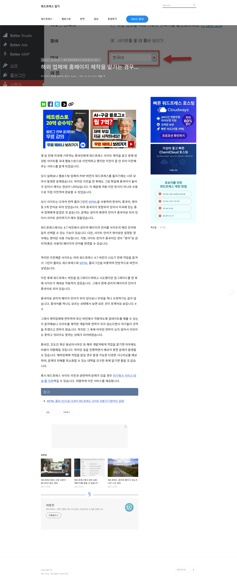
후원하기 (112, 18)
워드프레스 (46, 18)
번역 (82, 18)
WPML (93, 202)
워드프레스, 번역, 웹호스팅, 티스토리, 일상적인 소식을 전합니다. (75, 509)
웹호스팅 (66, 18)
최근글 (154, 227)
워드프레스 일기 (50, 6)
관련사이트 (181, 569)
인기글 (163, 227)
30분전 (50, 505)
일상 (96, 18)
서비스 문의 (137, 19)
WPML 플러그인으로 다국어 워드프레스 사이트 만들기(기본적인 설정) (85, 401)
